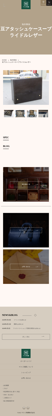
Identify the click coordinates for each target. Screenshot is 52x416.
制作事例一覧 (26, 184)
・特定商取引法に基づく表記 (11, 391)
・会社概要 (5, 385)
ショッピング (26, 372)
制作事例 (13, 60)
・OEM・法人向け (7, 395)
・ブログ (5, 388)
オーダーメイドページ (26, 230)
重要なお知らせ (18, 324)
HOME (4, 60)
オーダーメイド (26, 361)
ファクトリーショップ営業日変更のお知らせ (26, 328)
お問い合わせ (26, 266)
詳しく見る (26, 337)
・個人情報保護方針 (8, 401)
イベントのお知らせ (20, 320)
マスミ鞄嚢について (26, 367)
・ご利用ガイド (7, 398)
